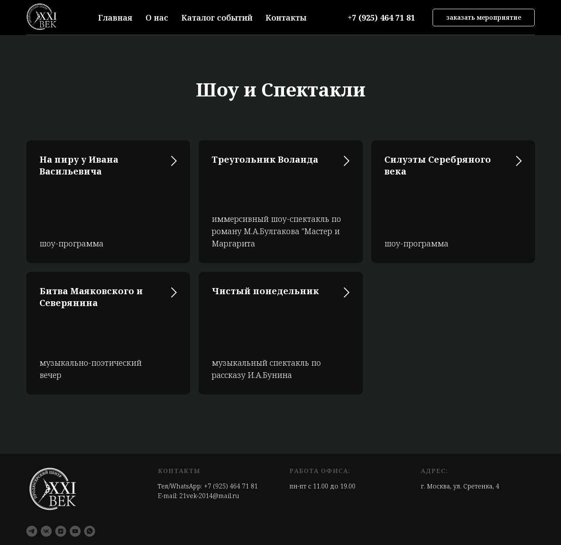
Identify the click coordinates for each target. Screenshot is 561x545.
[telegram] (31, 531)
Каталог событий (216, 17)
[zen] (60, 531)
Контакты (286, 17)
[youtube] (75, 531)
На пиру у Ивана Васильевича (78, 165)
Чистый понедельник (265, 291)
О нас (157, 17)
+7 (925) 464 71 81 (231, 486)
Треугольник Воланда (265, 159)
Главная (115, 17)
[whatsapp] (89, 531)
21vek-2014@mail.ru (209, 496)
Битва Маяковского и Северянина (91, 297)
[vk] (46, 531)
